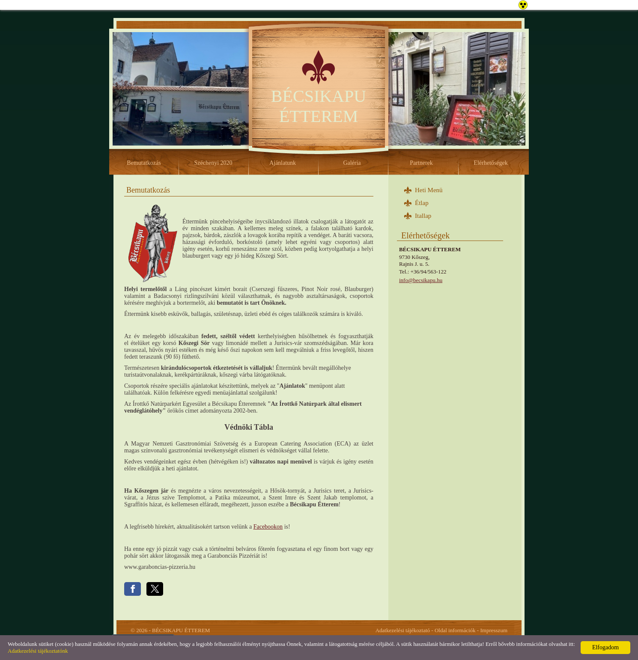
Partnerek (421, 163)
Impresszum (493, 630)
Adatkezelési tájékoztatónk (38, 651)
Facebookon (268, 526)
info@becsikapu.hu (420, 280)
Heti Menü (429, 190)
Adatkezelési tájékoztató (403, 630)
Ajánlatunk (282, 163)
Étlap (422, 202)
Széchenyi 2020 (213, 163)
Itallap (423, 215)
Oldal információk (455, 630)
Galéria (352, 163)
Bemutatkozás (144, 163)
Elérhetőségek (490, 163)
